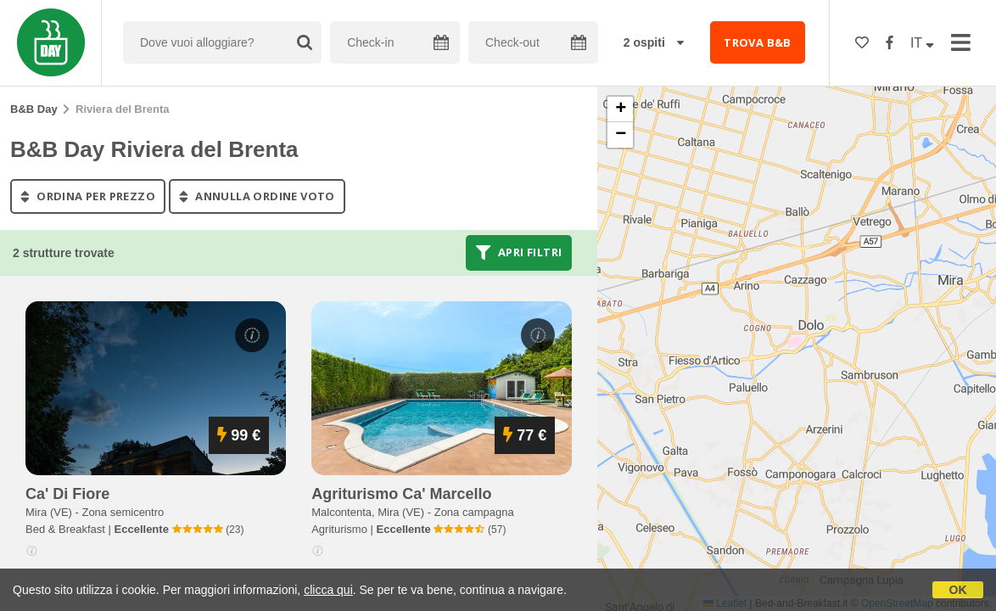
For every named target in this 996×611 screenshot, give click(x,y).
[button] (620, 109)
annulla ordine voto (257, 196)
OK (958, 590)
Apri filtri (519, 253)
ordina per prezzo (87, 196)
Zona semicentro (122, 512)
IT (922, 43)
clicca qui (328, 590)
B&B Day (34, 109)
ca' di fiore (67, 493)
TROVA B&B (758, 42)
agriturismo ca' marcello (401, 493)
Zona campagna (474, 512)
